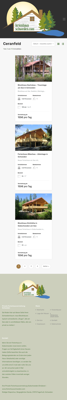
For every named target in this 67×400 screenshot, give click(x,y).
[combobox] (43, 43)
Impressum (41, 324)
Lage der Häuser (43, 313)
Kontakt (54, 320)
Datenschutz (56, 324)
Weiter (46, 266)
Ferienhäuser (56, 310)
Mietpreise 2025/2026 (54, 315)
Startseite (40, 310)
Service (39, 320)
